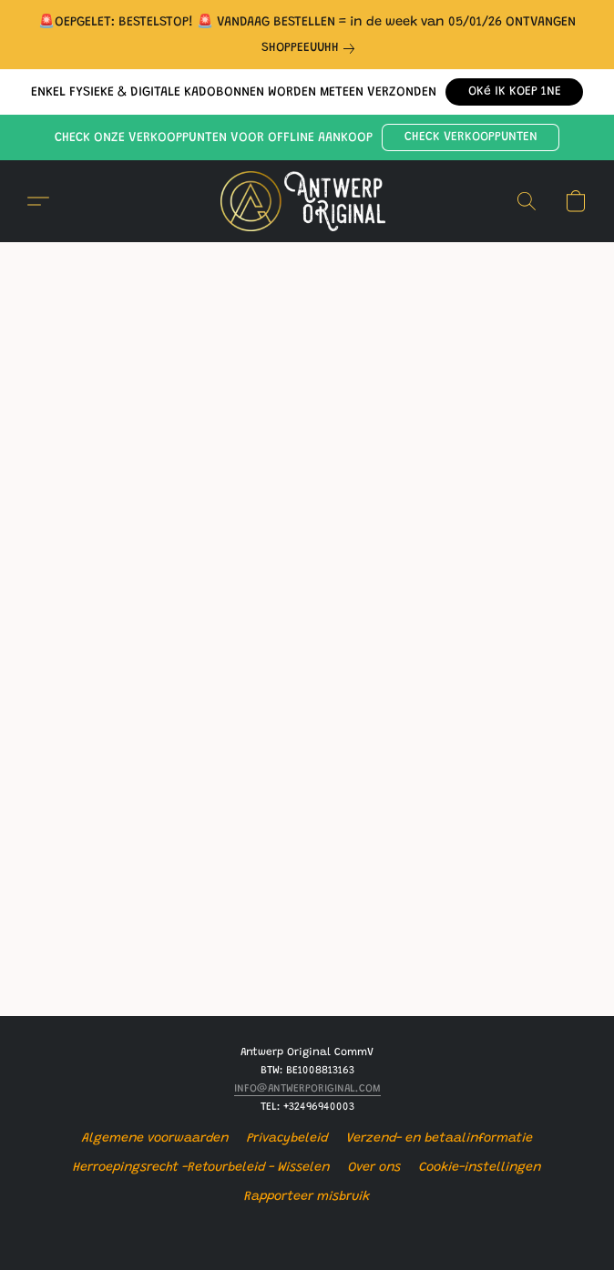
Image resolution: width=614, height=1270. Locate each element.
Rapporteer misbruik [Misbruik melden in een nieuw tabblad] (307, 1197)
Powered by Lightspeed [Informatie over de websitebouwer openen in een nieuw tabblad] (307, 1230)
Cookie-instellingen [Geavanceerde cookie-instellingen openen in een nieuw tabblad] (480, 1168)
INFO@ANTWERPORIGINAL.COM (307, 1088)
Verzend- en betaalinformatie (439, 1139)
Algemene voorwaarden (155, 1139)
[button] (514, 92)
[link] (311, 48)
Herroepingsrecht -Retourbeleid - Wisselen (201, 1168)
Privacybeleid (287, 1139)
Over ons (374, 1168)
